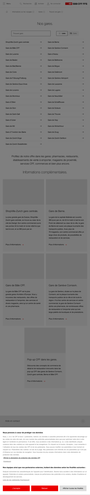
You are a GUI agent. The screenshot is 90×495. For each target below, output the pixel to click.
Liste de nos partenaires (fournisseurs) (16, 482)
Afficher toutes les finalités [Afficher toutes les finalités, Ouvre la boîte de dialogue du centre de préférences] (73, 491)
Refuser (45, 491)
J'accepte (16, 491)
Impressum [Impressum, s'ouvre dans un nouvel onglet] (7, 464)
